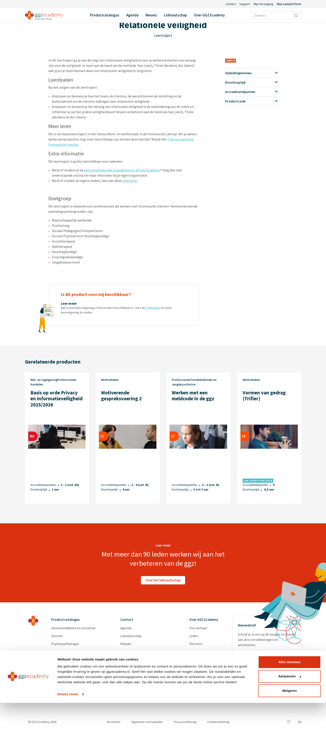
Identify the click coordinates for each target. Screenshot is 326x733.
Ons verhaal (198, 628)
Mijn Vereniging (263, 4)
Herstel (57, 636)
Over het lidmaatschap (163, 580)
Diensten (196, 659)
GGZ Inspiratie (200, 675)
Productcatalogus (104, 15)
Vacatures (196, 651)
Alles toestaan (289, 692)
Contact (231, 4)
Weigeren (289, 721)
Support (244, 4)
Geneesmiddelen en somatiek (73, 628)
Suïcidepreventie (63, 651)
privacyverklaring (261, 675)
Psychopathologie (65, 644)
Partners (195, 644)
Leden (193, 636)
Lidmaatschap (175, 15)
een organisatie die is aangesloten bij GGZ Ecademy (122, 170)
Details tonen (67, 724)
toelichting (153, 308)
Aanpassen (289, 706)
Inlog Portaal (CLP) (135, 659)
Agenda (132, 15)
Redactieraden (200, 667)
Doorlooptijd (251, 82)
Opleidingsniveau (251, 73)
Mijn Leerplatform (289, 4)
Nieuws (151, 15)
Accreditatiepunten (251, 92)
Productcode (251, 101)
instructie (129, 180)
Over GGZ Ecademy (209, 15)
